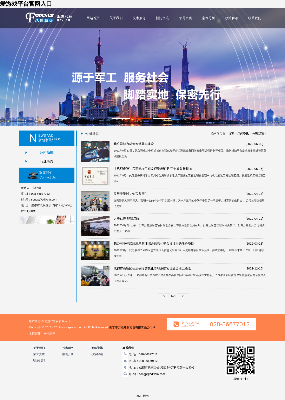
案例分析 (208, 18)
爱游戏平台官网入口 (26, 4)
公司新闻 (47, 152)
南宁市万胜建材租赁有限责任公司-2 (132, 327)
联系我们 (254, 18)
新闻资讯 (162, 18)
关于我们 (116, 18)
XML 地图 (142, 396)
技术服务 (139, 18)
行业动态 (46, 161)
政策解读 (231, 18)
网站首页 (93, 18)
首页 (231, 133)
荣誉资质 (185, 18)
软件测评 (49, 333)
